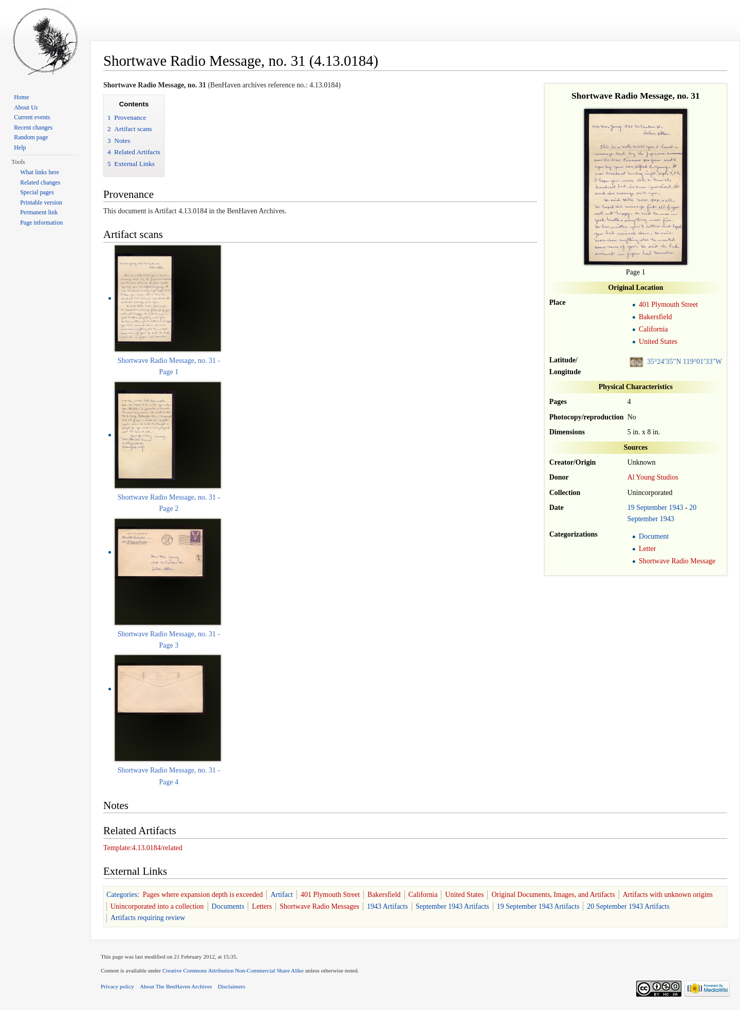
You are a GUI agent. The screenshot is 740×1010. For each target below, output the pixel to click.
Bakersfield (655, 317)
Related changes (40, 182)
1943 (676, 507)
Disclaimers (231, 986)
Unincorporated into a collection (157, 906)
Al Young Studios (652, 477)
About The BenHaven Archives (176, 986)
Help (20, 147)
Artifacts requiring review (147, 918)
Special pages (37, 192)
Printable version (41, 202)
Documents (228, 906)
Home (21, 97)
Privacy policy (117, 986)
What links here (39, 172)
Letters (262, 906)
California (653, 329)
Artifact (281, 894)
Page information (41, 222)
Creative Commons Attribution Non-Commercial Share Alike (233, 970)
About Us (26, 107)
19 (631, 507)
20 (692, 507)
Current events (32, 117)
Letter (647, 549)
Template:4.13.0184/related (142, 848)
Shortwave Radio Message (677, 561)
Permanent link (39, 212)
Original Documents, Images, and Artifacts (553, 894)
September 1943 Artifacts (452, 906)
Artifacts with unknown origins (668, 894)
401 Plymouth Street (668, 304)
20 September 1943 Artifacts (628, 906)
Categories (121, 894)
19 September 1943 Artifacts (538, 906)
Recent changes (33, 127)
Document (654, 536)
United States (658, 341)
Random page (31, 137)
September (651, 507)
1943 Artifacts (387, 906)
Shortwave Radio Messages (319, 906)
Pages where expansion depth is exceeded (203, 894)
